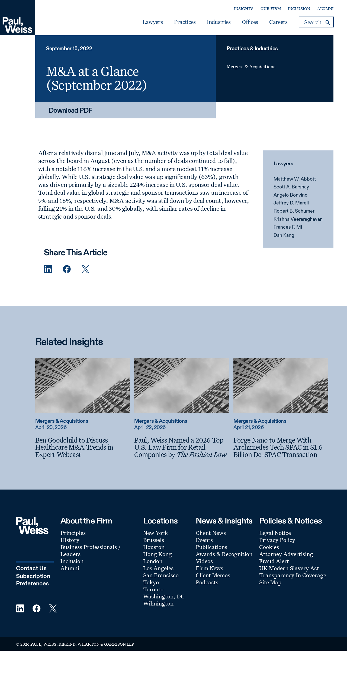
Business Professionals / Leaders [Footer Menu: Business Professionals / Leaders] (90, 550)
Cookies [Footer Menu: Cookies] (269, 547)
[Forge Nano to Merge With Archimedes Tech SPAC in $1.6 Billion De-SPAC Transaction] (280, 447)
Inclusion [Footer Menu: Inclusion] (71, 561)
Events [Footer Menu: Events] (204, 540)
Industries (218, 22)
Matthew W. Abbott (295, 179)
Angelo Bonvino (290, 195)
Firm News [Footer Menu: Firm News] (209, 568)
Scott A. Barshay (291, 187)
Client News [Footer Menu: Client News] (211, 533)
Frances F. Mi (288, 227)
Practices (185, 22)
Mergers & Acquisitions (251, 66)
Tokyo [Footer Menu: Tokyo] (151, 582)
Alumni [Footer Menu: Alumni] (69, 568)
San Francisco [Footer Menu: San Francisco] (161, 575)
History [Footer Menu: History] (69, 540)
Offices (250, 22)
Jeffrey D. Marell (291, 203)
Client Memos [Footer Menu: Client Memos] (213, 575)
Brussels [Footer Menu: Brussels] (153, 540)
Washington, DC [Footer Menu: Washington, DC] (164, 596)
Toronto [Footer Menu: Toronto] (153, 589)
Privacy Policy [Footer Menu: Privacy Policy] (277, 540)
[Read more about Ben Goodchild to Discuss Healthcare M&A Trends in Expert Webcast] (82, 385)
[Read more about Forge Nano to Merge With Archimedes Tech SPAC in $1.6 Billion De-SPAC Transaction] (280, 385)
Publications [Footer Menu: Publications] (211, 547)
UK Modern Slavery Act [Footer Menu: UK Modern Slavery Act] (289, 568)
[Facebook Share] (67, 269)
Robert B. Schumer (294, 211)
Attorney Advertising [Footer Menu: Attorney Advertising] (286, 554)
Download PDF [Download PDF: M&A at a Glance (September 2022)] (70, 111)
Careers (278, 22)
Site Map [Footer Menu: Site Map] (270, 582)
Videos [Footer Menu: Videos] (204, 561)
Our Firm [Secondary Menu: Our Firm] (271, 8)
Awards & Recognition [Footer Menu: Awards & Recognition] (224, 554)
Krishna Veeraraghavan (298, 219)
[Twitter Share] (85, 269)
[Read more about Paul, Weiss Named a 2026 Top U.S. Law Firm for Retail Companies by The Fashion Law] (181, 385)
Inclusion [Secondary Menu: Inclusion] (299, 8)
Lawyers (153, 22)
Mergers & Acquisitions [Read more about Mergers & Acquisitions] (61, 421)
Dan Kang (284, 235)
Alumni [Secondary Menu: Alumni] (325, 8)
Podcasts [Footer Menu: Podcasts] (207, 582)
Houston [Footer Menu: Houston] (154, 547)
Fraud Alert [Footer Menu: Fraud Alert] (274, 561)
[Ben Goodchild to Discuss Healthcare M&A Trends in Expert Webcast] (82, 447)
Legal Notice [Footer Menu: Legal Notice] (275, 533)
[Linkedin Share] (48, 269)
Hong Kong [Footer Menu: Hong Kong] (157, 554)
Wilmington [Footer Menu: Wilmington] (158, 603)
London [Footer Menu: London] (152, 561)
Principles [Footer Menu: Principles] (73, 533)
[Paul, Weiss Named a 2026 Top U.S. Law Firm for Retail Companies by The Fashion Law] (181, 447)
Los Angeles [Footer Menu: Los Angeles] (158, 568)
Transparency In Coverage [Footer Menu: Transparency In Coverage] (292, 575)
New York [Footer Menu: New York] (155, 533)
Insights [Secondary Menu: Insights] (243, 8)
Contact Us (31, 569)
